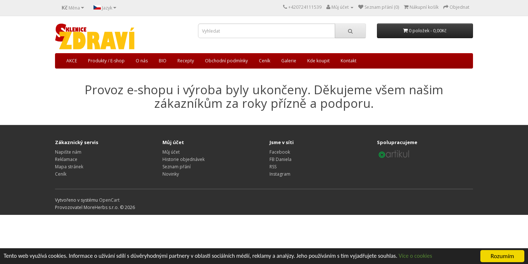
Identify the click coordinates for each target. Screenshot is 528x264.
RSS (273, 167)
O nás (142, 61)
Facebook (280, 152)
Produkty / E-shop (106, 61)
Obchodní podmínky (226, 61)
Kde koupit (318, 61)
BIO (162, 61)
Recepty (185, 61)
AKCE (71, 61)
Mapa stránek (69, 167)
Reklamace (66, 159)
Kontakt (348, 61)
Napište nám (68, 152)
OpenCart (109, 200)
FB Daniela (281, 159)
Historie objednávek (183, 159)
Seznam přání (176, 167)
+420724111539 (305, 7)
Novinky (170, 174)
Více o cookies (444, 257)
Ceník (264, 61)
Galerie (288, 61)
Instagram (280, 174)
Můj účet (171, 152)
